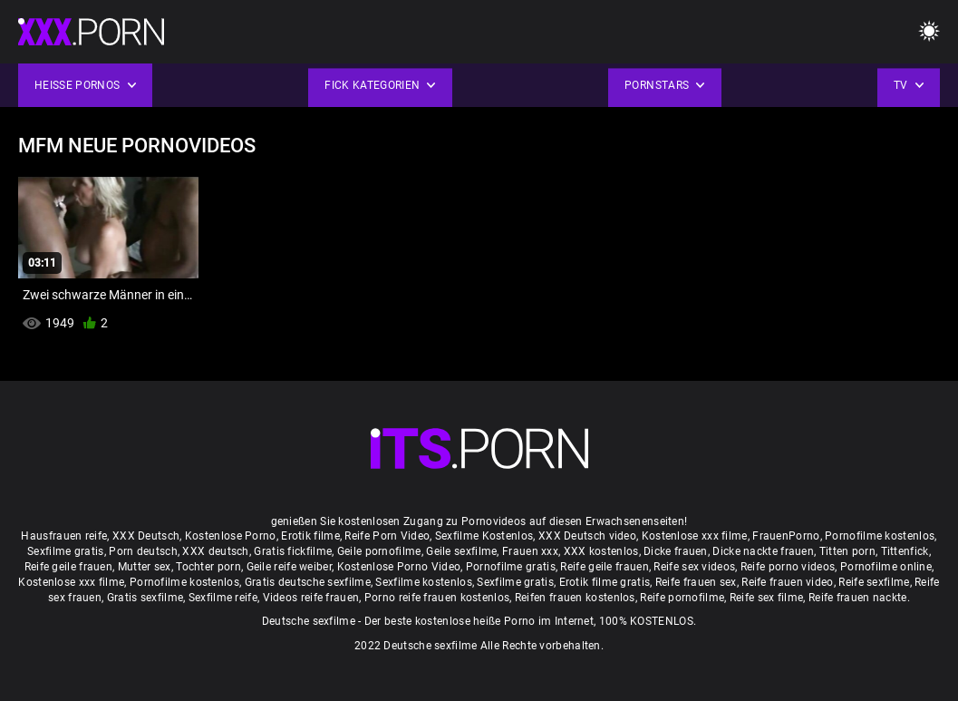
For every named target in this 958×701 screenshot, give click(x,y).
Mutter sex (144, 566)
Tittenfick (905, 551)
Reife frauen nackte (857, 597)
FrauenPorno (785, 536)
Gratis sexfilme (145, 597)
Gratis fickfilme (293, 551)
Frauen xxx (530, 551)
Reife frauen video (787, 582)
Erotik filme (310, 536)
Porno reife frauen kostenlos (436, 597)
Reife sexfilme (873, 582)
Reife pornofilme (682, 597)
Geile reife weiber (289, 566)
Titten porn (847, 551)
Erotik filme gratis (605, 582)
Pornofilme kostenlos (879, 536)
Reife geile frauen (68, 566)
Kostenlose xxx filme (695, 536)
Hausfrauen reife (64, 536)
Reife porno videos (787, 566)
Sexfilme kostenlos (423, 582)
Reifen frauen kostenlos (575, 597)
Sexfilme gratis (65, 551)
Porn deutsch (143, 551)
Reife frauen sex (696, 582)
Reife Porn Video (387, 536)
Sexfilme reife (223, 597)
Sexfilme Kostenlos (484, 536)
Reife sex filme (767, 597)
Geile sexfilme (461, 551)
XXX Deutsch (145, 536)
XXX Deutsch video (587, 536)
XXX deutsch (215, 551)
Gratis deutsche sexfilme (308, 582)
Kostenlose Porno (230, 536)
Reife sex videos (694, 566)
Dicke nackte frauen (763, 551)
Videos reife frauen (311, 597)
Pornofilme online (886, 566)
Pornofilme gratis (511, 566)
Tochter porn (208, 566)
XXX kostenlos (601, 551)
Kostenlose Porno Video (399, 566)
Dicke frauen (676, 551)
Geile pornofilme (379, 551)
